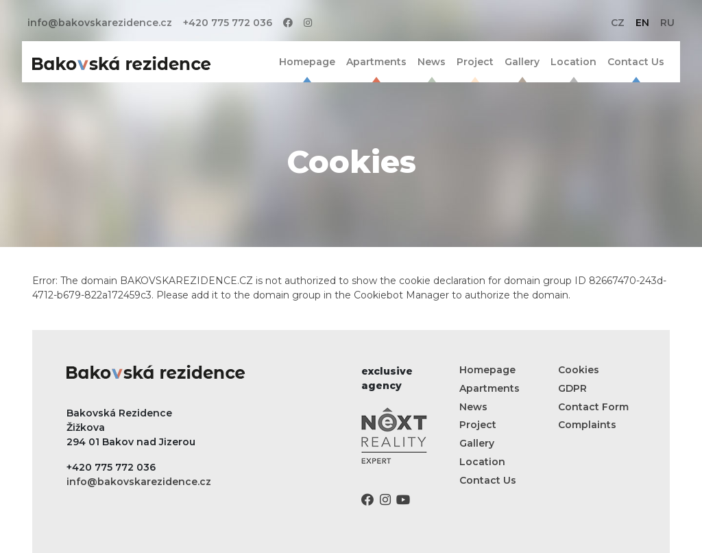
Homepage (307, 62)
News (431, 62)
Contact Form (593, 407)
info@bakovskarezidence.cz (99, 22)
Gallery (522, 62)
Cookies (578, 370)
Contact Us (635, 62)
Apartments (376, 62)
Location (573, 62)
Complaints (587, 425)
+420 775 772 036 (227, 22)
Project (475, 62)
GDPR (572, 388)
